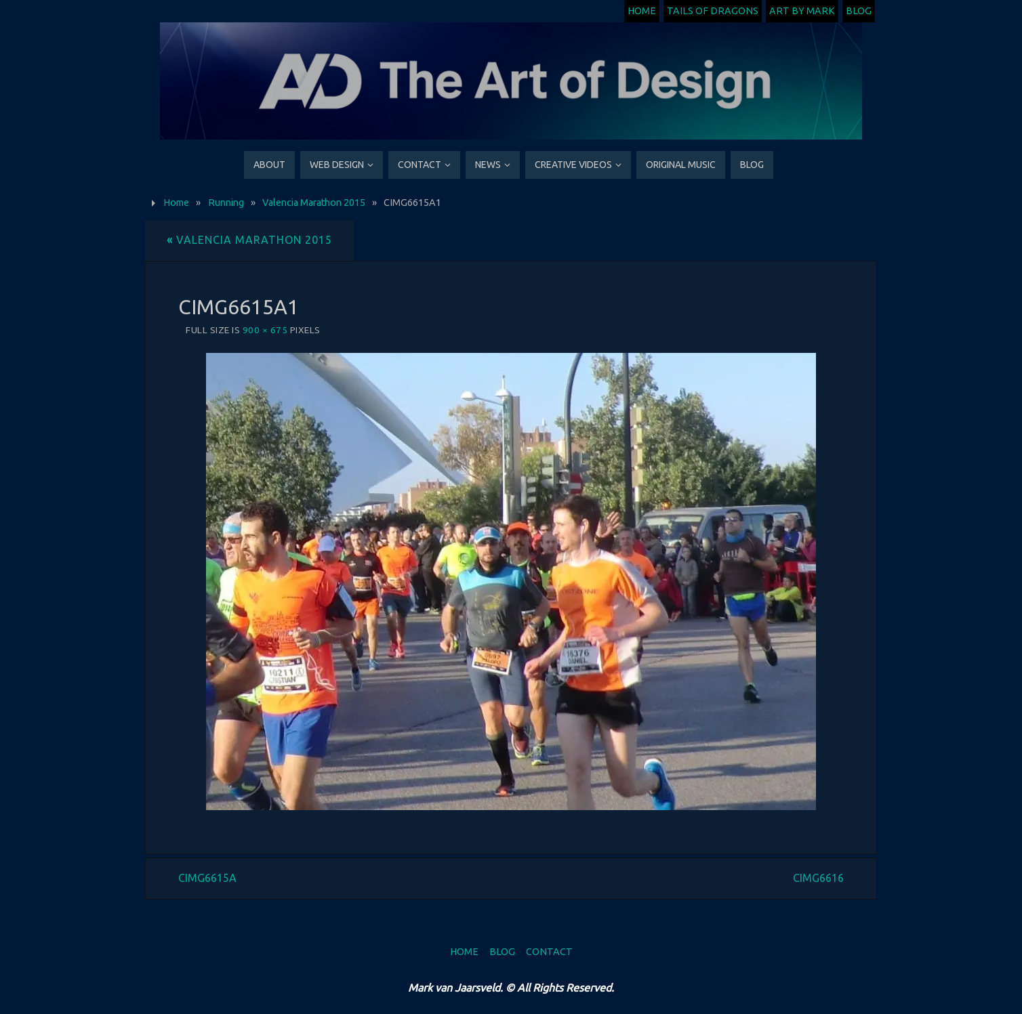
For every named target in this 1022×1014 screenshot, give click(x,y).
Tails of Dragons (712, 10)
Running (226, 202)
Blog (859, 10)
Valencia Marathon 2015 (313, 202)
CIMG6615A (207, 878)
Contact (549, 951)
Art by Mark (802, 10)
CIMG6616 (818, 878)
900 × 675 (265, 329)
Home (642, 10)
